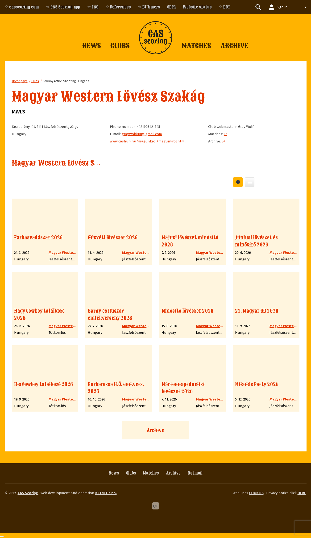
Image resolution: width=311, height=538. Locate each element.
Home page (20, 81)
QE (155, 506)
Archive (155, 430)
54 (223, 141)
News (114, 473)
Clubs (35, 81)
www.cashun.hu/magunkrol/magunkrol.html (148, 141)
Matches (151, 473)
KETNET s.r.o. (106, 493)
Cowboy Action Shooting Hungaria (66, 81)
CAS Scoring (28, 493)
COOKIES (256, 493)
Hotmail (195, 473)
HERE (302, 493)
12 (225, 134)
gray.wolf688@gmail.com (142, 134)
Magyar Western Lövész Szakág (63, 163)
